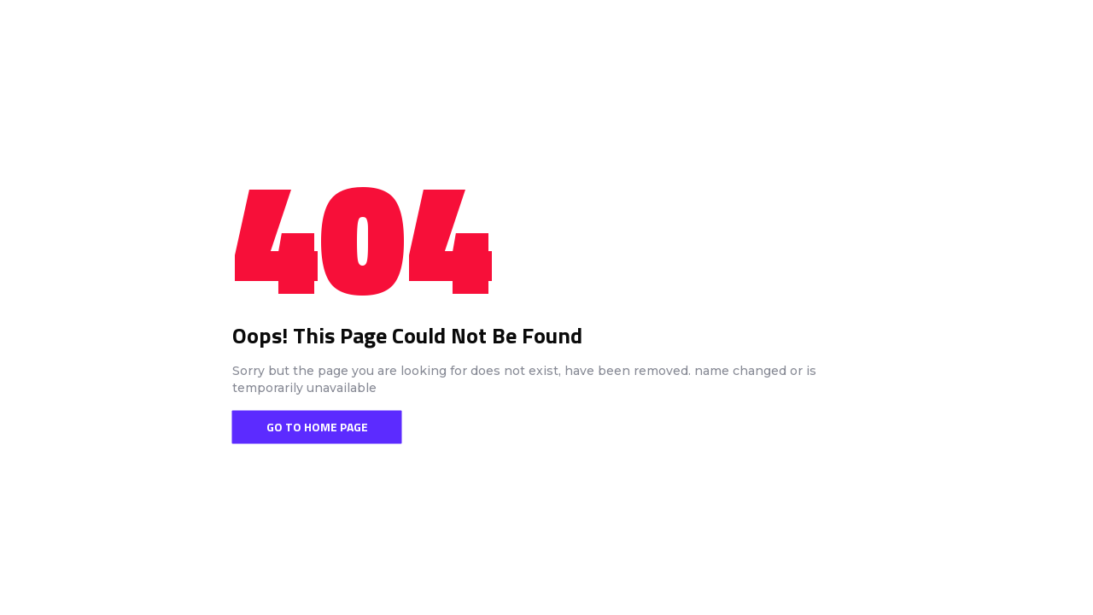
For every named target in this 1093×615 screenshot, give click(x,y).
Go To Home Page (317, 427)
